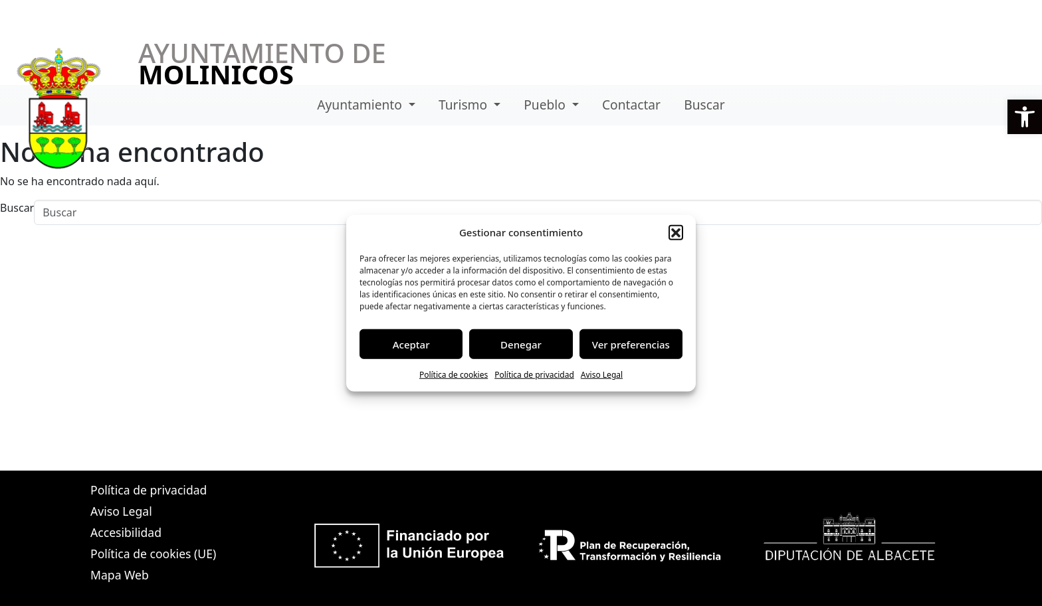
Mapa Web (119, 575)
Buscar (704, 105)
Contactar (631, 105)
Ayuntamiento (361, 105)
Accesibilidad (125, 532)
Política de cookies (453, 374)
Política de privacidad (534, 374)
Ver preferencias (631, 343)
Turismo (464, 105)
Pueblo (546, 105)
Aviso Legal (602, 374)
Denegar (521, 343)
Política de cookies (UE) (153, 554)
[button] (675, 232)
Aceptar (411, 343)
